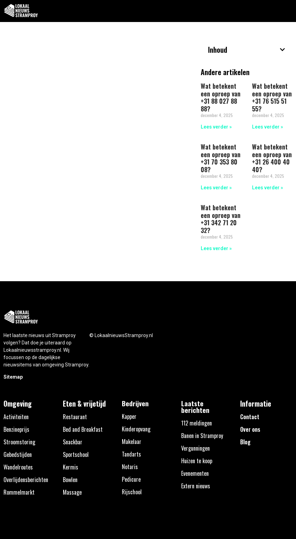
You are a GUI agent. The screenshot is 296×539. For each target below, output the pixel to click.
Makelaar (131, 441)
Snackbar (72, 442)
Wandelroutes (18, 467)
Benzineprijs (16, 429)
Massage (72, 492)
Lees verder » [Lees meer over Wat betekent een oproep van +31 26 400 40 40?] (267, 187)
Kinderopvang (136, 429)
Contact (249, 417)
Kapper (129, 416)
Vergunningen (195, 448)
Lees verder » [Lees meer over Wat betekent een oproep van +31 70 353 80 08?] (216, 187)
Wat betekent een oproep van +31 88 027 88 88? (220, 97)
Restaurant (75, 417)
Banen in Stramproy (202, 435)
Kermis (70, 467)
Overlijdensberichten (25, 479)
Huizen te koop (196, 461)
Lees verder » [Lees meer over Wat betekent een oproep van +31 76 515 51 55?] (267, 127)
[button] (287, 11)
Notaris (130, 466)
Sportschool (76, 454)
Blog (245, 442)
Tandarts (131, 454)
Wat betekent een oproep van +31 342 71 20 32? (220, 219)
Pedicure (131, 479)
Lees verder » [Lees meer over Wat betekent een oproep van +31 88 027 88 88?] (216, 127)
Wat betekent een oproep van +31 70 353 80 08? (220, 158)
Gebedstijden (17, 454)
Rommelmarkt (19, 492)
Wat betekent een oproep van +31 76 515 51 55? (272, 97)
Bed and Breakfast (83, 429)
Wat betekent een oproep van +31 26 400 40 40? (272, 158)
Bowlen (70, 479)
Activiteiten (16, 417)
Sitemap (13, 377)
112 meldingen (196, 423)
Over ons (250, 429)
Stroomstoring (19, 442)
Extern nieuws (195, 486)
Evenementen (195, 473)
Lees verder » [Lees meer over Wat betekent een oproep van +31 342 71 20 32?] (216, 248)
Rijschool (132, 492)
